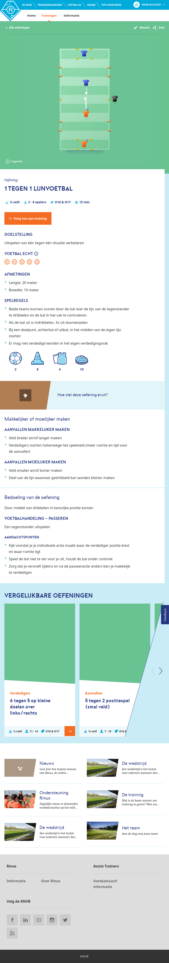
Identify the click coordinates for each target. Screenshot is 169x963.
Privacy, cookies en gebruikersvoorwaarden (128, 956)
